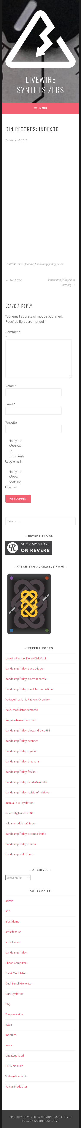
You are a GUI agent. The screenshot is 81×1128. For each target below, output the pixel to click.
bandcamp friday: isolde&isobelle (26, 782)
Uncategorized (14, 1055)
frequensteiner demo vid (20, 720)
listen (8, 1024)
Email (10, 404)
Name (10, 386)
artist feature (26, 264)
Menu (43, 108)
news (60, 264)
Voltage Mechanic (16, 1076)
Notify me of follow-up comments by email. (16, 450)
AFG (7, 911)
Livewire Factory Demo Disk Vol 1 (25, 658)
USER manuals (14, 1066)
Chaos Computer (15, 963)
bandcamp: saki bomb (19, 854)
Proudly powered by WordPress (34, 1117)
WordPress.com (46, 1120)
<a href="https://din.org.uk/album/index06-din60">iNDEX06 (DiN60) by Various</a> (40, 195)
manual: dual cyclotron (19, 803)
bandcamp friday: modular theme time (29, 689)
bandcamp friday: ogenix (20, 751)
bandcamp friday (45, 264)
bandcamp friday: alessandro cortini (27, 730)
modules (10, 1035)
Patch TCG (13, 280)
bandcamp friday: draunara (22, 761)
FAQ (7, 1004)
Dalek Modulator (15, 973)
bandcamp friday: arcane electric (25, 834)
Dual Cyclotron (14, 994)
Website (11, 422)
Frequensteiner (14, 1014)
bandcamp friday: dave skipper (24, 668)
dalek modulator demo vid (21, 710)
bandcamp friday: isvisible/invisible (27, 792)
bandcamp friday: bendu (20, 844)
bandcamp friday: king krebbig (62, 282)
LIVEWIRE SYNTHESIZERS (40, 84)
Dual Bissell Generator (18, 983)
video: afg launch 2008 (19, 813)
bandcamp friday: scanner (21, 741)
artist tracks (12, 942)
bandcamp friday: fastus (20, 772)
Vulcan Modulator (16, 1086)
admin (9, 901)
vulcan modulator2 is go (20, 823)
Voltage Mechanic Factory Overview (27, 699)
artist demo (12, 921)
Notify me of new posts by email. (15, 479)
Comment (12, 334)
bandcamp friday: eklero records (25, 679)
